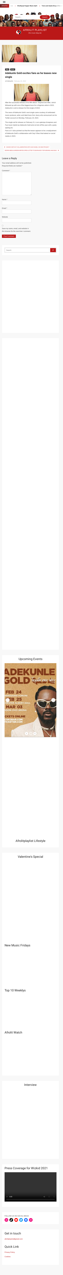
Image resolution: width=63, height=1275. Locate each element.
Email (4, 208)
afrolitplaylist (9, 81)
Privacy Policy (10, 1252)
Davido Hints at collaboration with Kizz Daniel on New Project (27, 147)
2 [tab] (30, 733)
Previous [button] (8, 700)
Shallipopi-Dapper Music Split (28, 6)
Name (4, 199)
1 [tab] (26, 733)
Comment (6, 170)
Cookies (8, 1256)
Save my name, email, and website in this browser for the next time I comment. (16, 230)
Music (12, 69)
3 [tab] (34, 733)
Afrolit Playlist (35, 30)
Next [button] (53, 700)
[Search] (53, 250)
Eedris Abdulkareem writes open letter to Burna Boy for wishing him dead (31, 150)
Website (5, 217)
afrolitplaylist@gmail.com (14, 1239)
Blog (7, 69)
